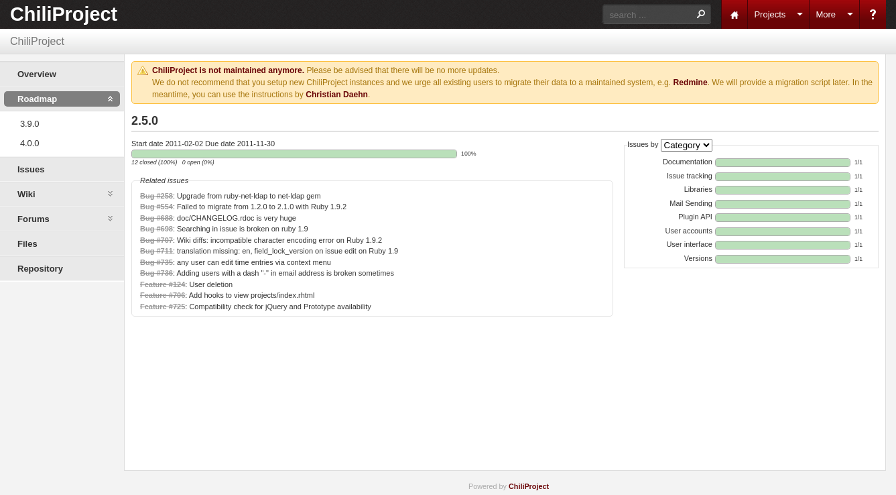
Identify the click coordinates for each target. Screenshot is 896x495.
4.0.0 (29, 143)
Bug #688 (156, 218)
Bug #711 (156, 251)
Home (734, 14)
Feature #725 (162, 306)
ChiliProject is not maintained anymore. (228, 70)
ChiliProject (63, 14)
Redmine (691, 82)
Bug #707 (156, 240)
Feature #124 (162, 284)
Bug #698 (156, 229)
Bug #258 (156, 196)
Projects (769, 14)
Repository (40, 269)
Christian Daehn (337, 94)
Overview (36, 74)
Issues (30, 169)
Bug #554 (156, 207)
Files (27, 244)
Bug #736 (156, 273)
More (826, 14)
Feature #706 (162, 295)
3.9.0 (29, 124)
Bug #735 (156, 262)
